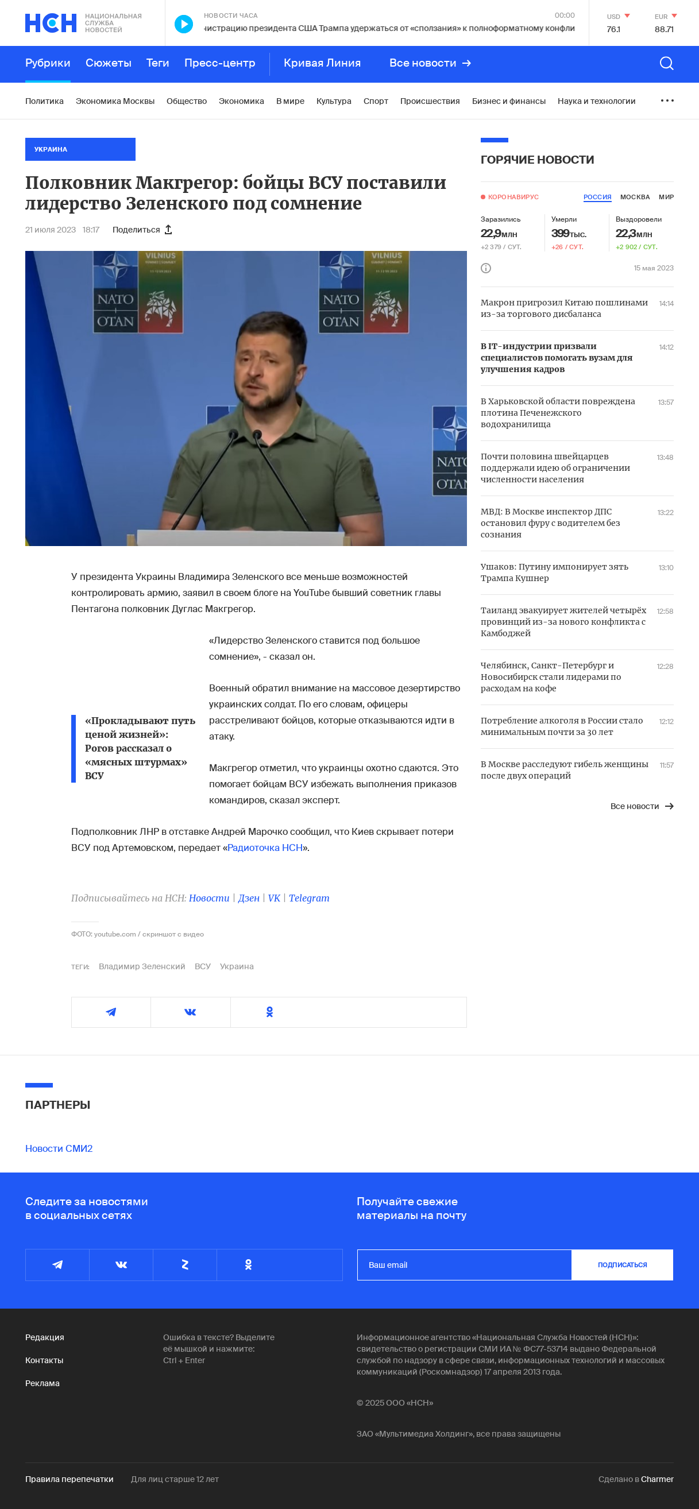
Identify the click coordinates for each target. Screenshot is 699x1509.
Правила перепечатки (69, 1479)
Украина (237, 966)
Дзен (249, 898)
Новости (209, 898)
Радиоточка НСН (265, 848)
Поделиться (142, 230)
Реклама (42, 1383)
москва (635, 197)
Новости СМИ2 (58, 1149)
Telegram (309, 898)
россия (598, 197)
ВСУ (203, 966)
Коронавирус (513, 197)
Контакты (44, 1360)
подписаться (622, 1265)
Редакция (44, 1337)
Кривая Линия (322, 63)
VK (274, 898)
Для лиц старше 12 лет (175, 1479)
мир (666, 197)
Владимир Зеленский (142, 966)
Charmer (657, 1479)
